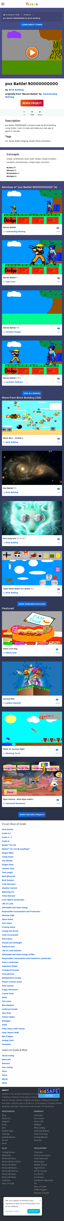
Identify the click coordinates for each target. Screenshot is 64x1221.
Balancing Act (8, 892)
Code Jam (6, 1180)
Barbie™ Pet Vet (9, 845)
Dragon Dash (7, 864)
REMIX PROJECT (32, 103)
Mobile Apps (7, 1130)
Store (4, 1143)
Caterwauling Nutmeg (15, 231)
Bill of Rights (7, 1036)
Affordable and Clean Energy (15, 907)
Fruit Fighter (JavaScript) (13, 899)
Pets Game (7, 923)
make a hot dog (10, 648)
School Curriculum (42, 1155)
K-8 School (39, 1177)
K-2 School (39, 1174)
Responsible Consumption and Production (21, 911)
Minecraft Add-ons (10, 1171)
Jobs (4, 1127)
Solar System (8, 985)
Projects (27, 14)
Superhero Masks (10, 966)
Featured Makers (41, 1130)
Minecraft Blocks (9, 1167)
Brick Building (16, 90)
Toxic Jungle (7, 872)
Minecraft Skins (9, 1158)
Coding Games (8, 1152)
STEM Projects (40, 1189)
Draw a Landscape (10, 962)
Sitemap (5, 1134)
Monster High (8, 915)
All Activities (7, 829)
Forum (5, 1140)
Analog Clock (8, 1040)
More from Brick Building (32, 604)
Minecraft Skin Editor (11, 1161)
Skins (4, 1071)
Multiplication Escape (11, 978)
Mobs (4, 1083)
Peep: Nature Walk (10, 1032)
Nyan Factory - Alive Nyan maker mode (18, 799)
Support (5, 1121)
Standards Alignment (43, 1180)
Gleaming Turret (13, 753)
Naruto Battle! (9, 227)
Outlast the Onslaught (12, 942)
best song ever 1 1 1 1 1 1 (14, 538)
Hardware (6, 1044)
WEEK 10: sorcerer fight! (14, 749)
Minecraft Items (9, 1174)
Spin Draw (6, 1013)
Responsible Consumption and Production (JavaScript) (26, 958)
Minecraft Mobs (9, 1164)
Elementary (39, 1161)
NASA (4, 997)
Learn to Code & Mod (14, 1049)
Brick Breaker (8, 880)
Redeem (37, 1124)
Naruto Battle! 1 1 (11, 327)
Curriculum (39, 1118)
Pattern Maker (8, 1017)
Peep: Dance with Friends (13, 1028)
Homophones (8, 974)
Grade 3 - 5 (7, 837)
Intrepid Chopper (13, 332)
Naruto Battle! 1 (10, 277)
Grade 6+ (6, 841)
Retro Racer (7, 939)
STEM (4, 1024)
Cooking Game (8, 927)
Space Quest (7, 919)
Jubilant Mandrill (13, 703)
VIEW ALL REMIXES (32, 393)
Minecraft (6, 1059)
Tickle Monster (8, 896)
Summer (38, 1140)
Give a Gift (38, 1121)
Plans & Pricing (41, 1134)
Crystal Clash (8, 993)
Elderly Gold (11, 652)
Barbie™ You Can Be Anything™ (16, 849)
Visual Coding (8, 1055)
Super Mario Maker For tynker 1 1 (18, 588)
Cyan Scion (10, 281)
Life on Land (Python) (11, 950)
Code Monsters (9, 884)
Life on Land (7, 903)
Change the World (10, 931)
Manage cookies (12, 1211)
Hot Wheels (7, 860)
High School (39, 1167)
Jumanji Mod (9, 699)
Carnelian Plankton (14, 382)
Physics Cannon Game (12, 981)
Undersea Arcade (9, 1009)
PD (35, 1183)
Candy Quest (7, 856)
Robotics (6, 1063)
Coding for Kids (13, 14)
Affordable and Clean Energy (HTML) (18, 954)
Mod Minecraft (8, 876)
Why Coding (39, 1127)
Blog (4, 1115)
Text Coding (7, 1067)
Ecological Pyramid (10, 970)
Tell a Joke (6, 1001)
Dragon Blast (7, 853)
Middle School (40, 1164)
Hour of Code (8, 1183)
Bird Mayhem (8, 1005)
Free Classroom (41, 1158)
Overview (38, 1115)
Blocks (5, 1079)
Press (4, 1124)
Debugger (6, 1021)
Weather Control (9, 888)
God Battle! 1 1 (9, 488)
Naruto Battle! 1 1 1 (12, 378)
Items (4, 1075)
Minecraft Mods (9, 1177)
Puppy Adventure (10, 989)
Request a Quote (41, 1192)
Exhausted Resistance (15, 803)
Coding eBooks (8, 1137)
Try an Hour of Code (14, 823)
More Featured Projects (32, 814)
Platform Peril (8, 946)
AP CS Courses (40, 1171)
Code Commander (10, 935)
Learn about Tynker (32, 24)
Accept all (33, 1211)
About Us (6, 1118)
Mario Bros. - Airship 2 (13, 438)
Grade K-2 (6, 833)
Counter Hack (8, 868)
